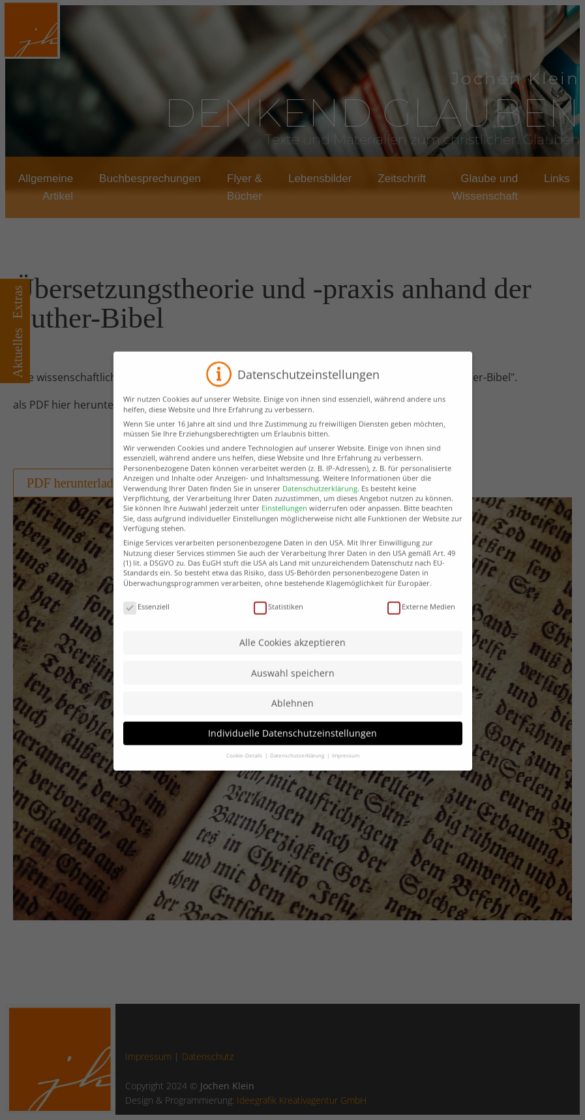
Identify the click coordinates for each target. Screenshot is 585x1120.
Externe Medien (421, 630)
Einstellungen (284, 532)
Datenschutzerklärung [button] (297, 779)
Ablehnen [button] (292, 727)
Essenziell (146, 630)
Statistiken (278, 630)
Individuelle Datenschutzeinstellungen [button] (292, 757)
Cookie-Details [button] (244, 779)
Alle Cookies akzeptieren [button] (292, 666)
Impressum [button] (345, 779)
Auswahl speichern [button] (293, 697)
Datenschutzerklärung (319, 512)
